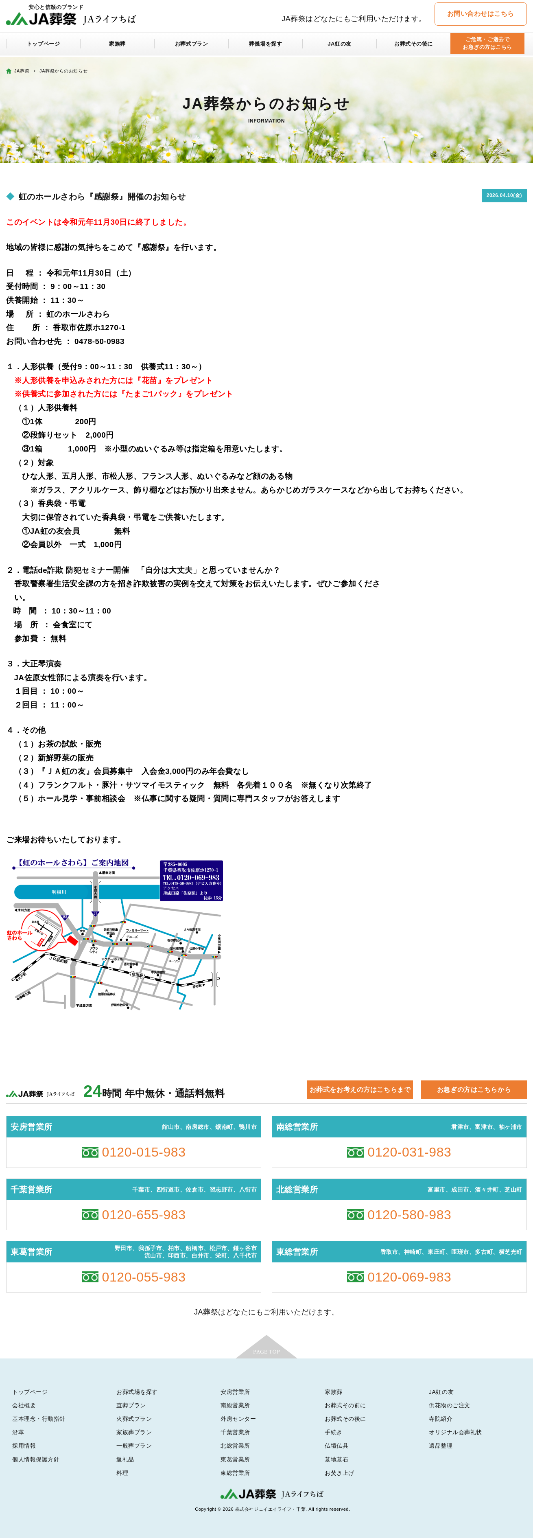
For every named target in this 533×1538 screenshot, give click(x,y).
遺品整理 (440, 1445)
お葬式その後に (414, 45)
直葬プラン (131, 1405)
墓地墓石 (336, 1459)
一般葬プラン (134, 1445)
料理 (122, 1473)
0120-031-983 (409, 1152)
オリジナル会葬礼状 (455, 1432)
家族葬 (118, 45)
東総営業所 (235, 1473)
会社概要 (24, 1405)
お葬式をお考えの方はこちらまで (360, 1089)
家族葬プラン (134, 1432)
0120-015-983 (144, 1152)
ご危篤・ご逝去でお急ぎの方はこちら (487, 45)
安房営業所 (235, 1392)
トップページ (43, 45)
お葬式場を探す (137, 1392)
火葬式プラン (134, 1418)
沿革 (18, 1432)
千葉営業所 (235, 1432)
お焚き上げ (339, 1473)
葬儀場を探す (265, 45)
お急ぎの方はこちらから (474, 1089)
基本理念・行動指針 (39, 1418)
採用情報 (24, 1445)
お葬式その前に (345, 1405)
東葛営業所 (235, 1459)
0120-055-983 (144, 1277)
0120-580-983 (409, 1214)
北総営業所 (235, 1445)
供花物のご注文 (449, 1405)
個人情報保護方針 (35, 1459)
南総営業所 (235, 1405)
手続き (334, 1432)
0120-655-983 (144, 1214)
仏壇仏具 (336, 1445)
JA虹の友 (339, 45)
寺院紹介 (440, 1418)
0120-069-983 (409, 1277)
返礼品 (125, 1459)
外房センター (238, 1418)
